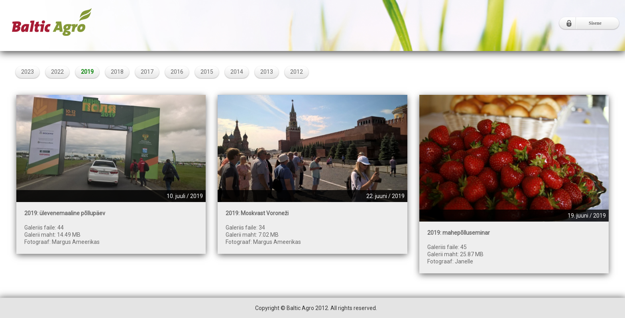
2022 (57, 72)
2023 (27, 72)
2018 (117, 72)
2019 (87, 72)
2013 (266, 72)
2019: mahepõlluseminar (458, 233)
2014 (236, 72)
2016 (177, 72)
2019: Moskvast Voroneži (257, 213)
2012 (296, 72)
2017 (147, 72)
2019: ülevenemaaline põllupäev (64, 213)
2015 (206, 72)
